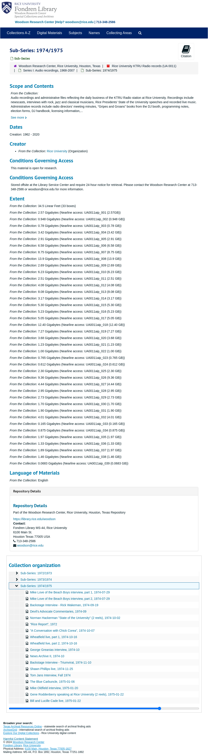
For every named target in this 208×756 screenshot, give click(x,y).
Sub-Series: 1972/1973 (36, 573)
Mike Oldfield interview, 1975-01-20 (54, 688)
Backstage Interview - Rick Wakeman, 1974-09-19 (64, 605)
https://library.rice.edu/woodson (34, 519)
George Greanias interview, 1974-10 (55, 649)
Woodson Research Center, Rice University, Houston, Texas (59, 66)
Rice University (57, 151)
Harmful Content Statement (20, 738)
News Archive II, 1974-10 (47, 656)
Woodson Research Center (34, 22)
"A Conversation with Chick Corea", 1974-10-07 (62, 630)
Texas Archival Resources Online (22, 726)
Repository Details (27, 491)
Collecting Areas (119, 33)
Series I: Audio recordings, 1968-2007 (48, 70)
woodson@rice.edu (30, 545)
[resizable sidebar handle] (104, 708)
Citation (186, 51)
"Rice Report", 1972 (43, 624)
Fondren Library (12, 745)
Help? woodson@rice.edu (75, 22)
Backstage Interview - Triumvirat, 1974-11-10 (60, 662)
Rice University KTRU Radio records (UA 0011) (144, 66)
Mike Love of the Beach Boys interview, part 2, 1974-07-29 (70, 598)
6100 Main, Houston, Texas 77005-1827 (48, 748)
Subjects (75, 33)
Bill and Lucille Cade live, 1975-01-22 (55, 701)
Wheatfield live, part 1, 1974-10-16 (53, 637)
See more (19, 117)
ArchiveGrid (10, 729)
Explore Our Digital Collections (21, 733)
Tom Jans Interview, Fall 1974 (50, 675)
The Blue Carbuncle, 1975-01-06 (52, 681)
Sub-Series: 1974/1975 (36, 586)
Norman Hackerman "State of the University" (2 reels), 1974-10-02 (75, 618)
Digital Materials (49, 33)
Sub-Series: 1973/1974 (36, 579)
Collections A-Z (19, 33)
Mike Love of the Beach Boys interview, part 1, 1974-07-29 (70, 592)
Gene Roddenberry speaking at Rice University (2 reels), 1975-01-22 (77, 694)
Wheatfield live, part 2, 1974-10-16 (53, 643)
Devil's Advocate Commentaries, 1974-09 (58, 611)
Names (94, 33)
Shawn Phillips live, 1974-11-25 (51, 669)
